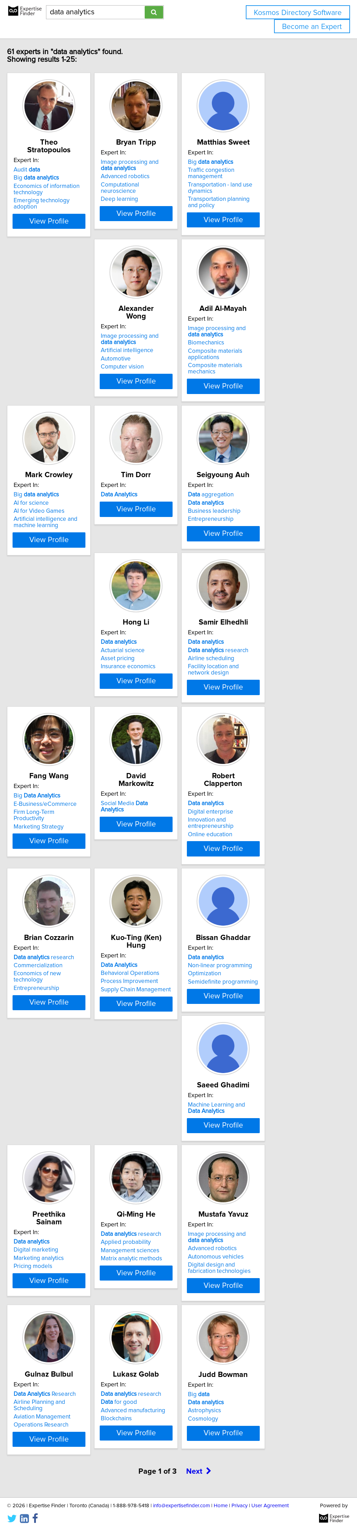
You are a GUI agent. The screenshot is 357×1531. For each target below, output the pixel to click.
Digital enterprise (51, 811)
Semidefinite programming (63, 988)
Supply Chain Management (272, 828)
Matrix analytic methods (59, 1148)
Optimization (44, 980)
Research (268, 1124)
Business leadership (159, 499)
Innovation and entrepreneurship (70, 820)
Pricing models (256, 988)
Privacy (239, 1505)
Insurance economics (264, 507)
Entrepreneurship (155, 507)
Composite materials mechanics (174, 353)
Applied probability (53, 1132)
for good (46, 1292)
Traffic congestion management (278, 170)
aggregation (155, 483)
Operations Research (264, 1148)
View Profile (72, 213)
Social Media (273, 643)
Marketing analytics (262, 980)
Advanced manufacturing (60, 1301)
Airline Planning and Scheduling (278, 1132)
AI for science (255, 330)
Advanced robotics (157, 176)
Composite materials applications (176, 345)
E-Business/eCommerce (164, 651)
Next (198, 1368)
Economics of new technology (172, 820)
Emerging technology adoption (68, 193)
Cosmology (148, 1309)
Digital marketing (259, 972)
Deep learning (151, 193)
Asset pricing (254, 499)
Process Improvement (266, 820)
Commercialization (157, 811)
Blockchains (43, 1309)
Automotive (43, 345)
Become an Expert (312, 26)
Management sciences (57, 1140)
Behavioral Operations (266, 811)
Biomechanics (151, 337)
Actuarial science (259, 491)
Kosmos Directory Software (298, 12)
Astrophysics (149, 1301)
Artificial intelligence (54, 337)
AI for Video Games (262, 339)
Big (51, 170)
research (58, 651)
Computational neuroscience (170, 185)
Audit (41, 162)
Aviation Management (265, 1140)
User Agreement (270, 1505)
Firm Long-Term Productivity (169, 659)
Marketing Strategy (158, 667)
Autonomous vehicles (161, 1147)
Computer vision (49, 353)
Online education (50, 828)
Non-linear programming (60, 972)
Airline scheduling (51, 659)
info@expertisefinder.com (181, 1505)
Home (221, 1505)
